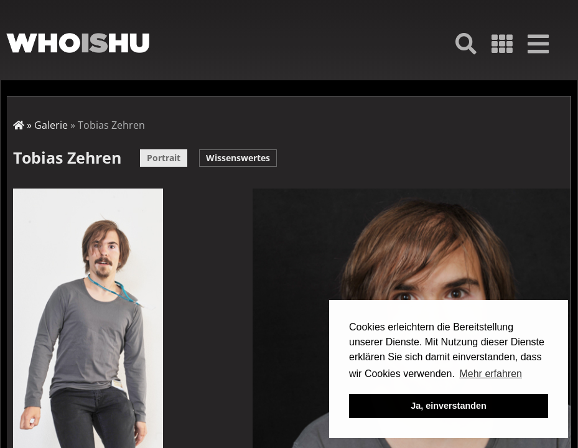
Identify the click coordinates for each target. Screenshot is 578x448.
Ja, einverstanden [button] (449, 406)
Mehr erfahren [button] (490, 373)
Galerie (51, 125)
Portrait (163, 158)
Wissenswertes (238, 158)
